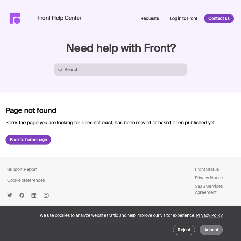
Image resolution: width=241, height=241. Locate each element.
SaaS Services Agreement (209, 189)
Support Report (22, 169)
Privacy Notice (209, 178)
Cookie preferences (26, 180)
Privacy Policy (209, 215)
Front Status (207, 169)
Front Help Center (59, 18)
